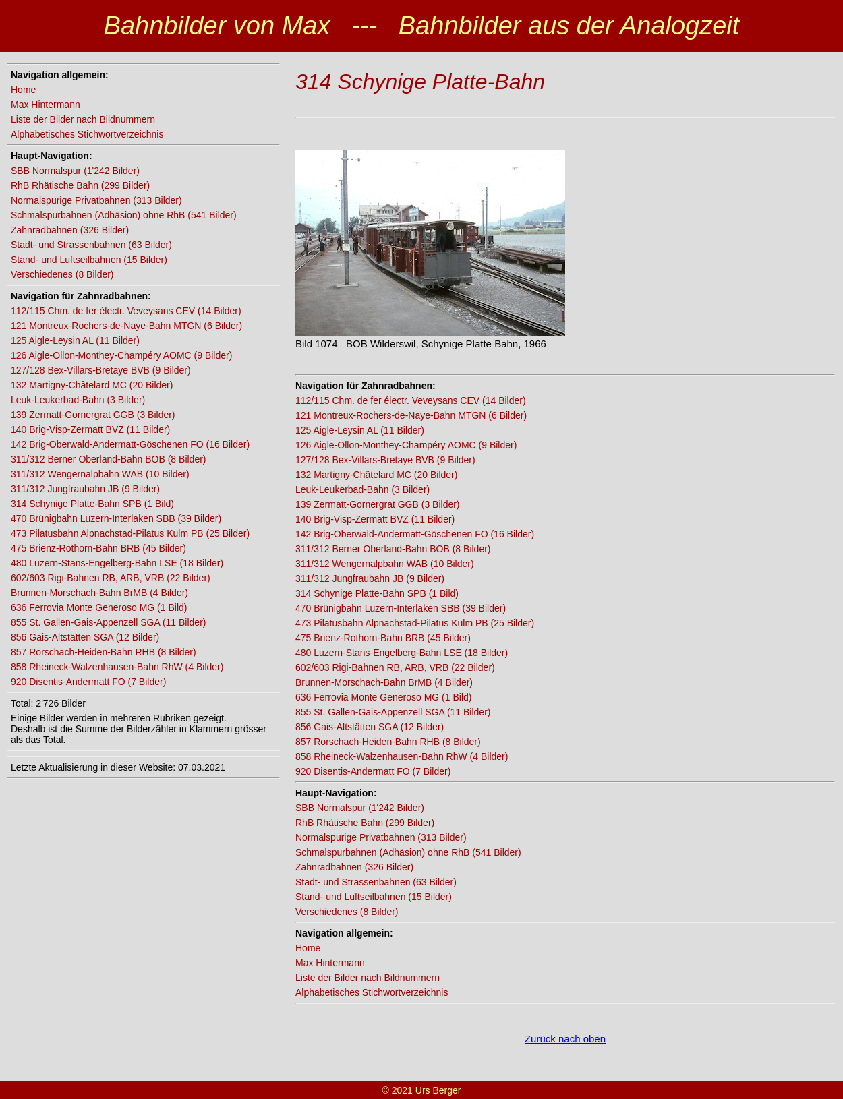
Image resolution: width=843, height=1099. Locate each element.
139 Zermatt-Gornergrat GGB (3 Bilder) (93, 414)
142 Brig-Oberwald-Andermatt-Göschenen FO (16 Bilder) (130, 444)
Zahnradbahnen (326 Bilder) (70, 230)
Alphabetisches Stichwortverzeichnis (87, 134)
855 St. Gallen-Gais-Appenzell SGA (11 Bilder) (108, 622)
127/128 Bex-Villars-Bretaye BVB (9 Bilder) (101, 370)
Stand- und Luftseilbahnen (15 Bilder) (89, 259)
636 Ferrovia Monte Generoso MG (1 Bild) (99, 607)
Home (23, 89)
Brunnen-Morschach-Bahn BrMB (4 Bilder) (99, 592)
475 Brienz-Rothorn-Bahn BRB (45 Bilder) (98, 548)
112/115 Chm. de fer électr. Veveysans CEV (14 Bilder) (126, 310)
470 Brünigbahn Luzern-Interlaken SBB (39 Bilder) (116, 518)
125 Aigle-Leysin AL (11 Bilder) (75, 340)
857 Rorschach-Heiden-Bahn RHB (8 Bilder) (103, 652)
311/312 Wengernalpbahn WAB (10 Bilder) (100, 474)
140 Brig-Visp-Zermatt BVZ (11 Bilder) (90, 429)
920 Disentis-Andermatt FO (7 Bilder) (88, 681)
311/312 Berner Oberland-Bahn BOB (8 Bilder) (108, 459)
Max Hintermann (45, 104)
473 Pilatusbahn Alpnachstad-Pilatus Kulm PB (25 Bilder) (130, 533)
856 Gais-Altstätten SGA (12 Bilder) (85, 637)
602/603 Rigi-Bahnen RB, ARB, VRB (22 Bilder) (110, 577)
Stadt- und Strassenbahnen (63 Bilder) (91, 244)
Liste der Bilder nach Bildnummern (83, 119)
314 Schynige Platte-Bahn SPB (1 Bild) (92, 503)
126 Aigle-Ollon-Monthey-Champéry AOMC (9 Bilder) (121, 355)
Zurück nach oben (565, 1038)
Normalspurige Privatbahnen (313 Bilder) (96, 200)
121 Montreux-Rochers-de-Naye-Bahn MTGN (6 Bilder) (126, 325)
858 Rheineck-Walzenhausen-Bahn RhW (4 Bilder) (117, 666)
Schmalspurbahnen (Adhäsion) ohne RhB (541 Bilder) (124, 215)
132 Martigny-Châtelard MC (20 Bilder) (92, 385)
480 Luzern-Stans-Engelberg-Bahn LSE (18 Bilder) (117, 563)
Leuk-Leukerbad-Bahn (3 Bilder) (78, 399)
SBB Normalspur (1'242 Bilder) (75, 170)
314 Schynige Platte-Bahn (420, 81)
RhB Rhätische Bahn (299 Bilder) (80, 185)
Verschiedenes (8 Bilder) (62, 274)
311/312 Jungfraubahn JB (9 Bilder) (85, 488)
